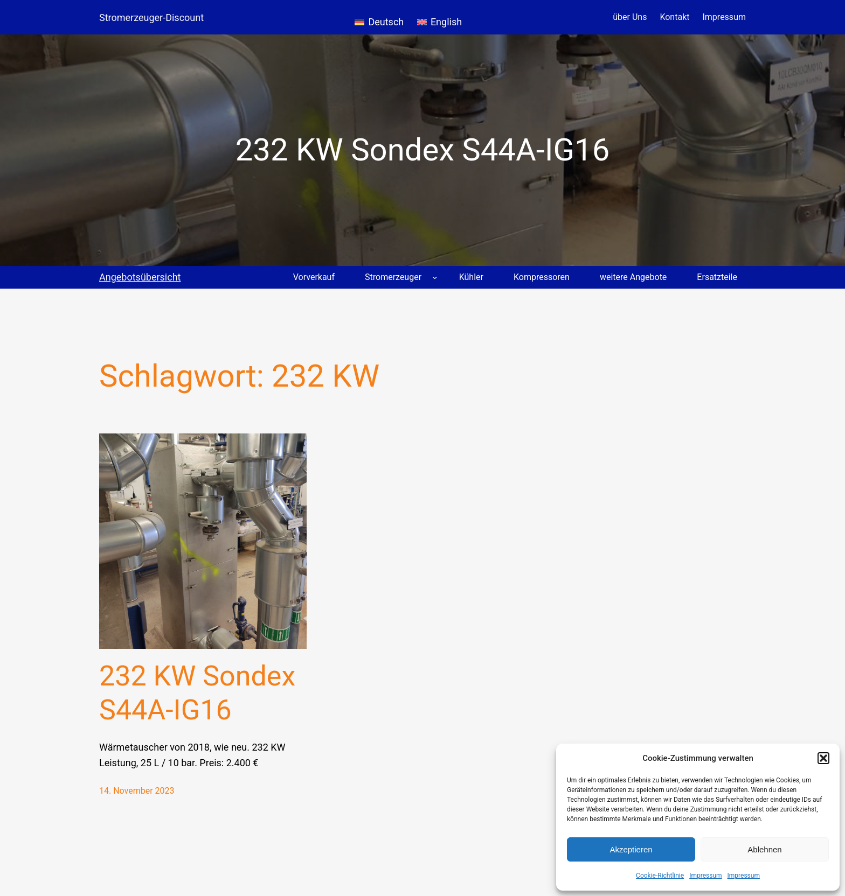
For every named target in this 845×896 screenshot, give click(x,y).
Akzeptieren (630, 849)
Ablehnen (764, 849)
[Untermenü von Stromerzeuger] (435, 277)
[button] (823, 758)
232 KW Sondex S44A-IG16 (197, 693)
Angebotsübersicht (140, 277)
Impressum (705, 875)
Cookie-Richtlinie (660, 875)
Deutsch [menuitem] (386, 21)
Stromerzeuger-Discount (151, 17)
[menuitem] (379, 17)
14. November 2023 (137, 791)
